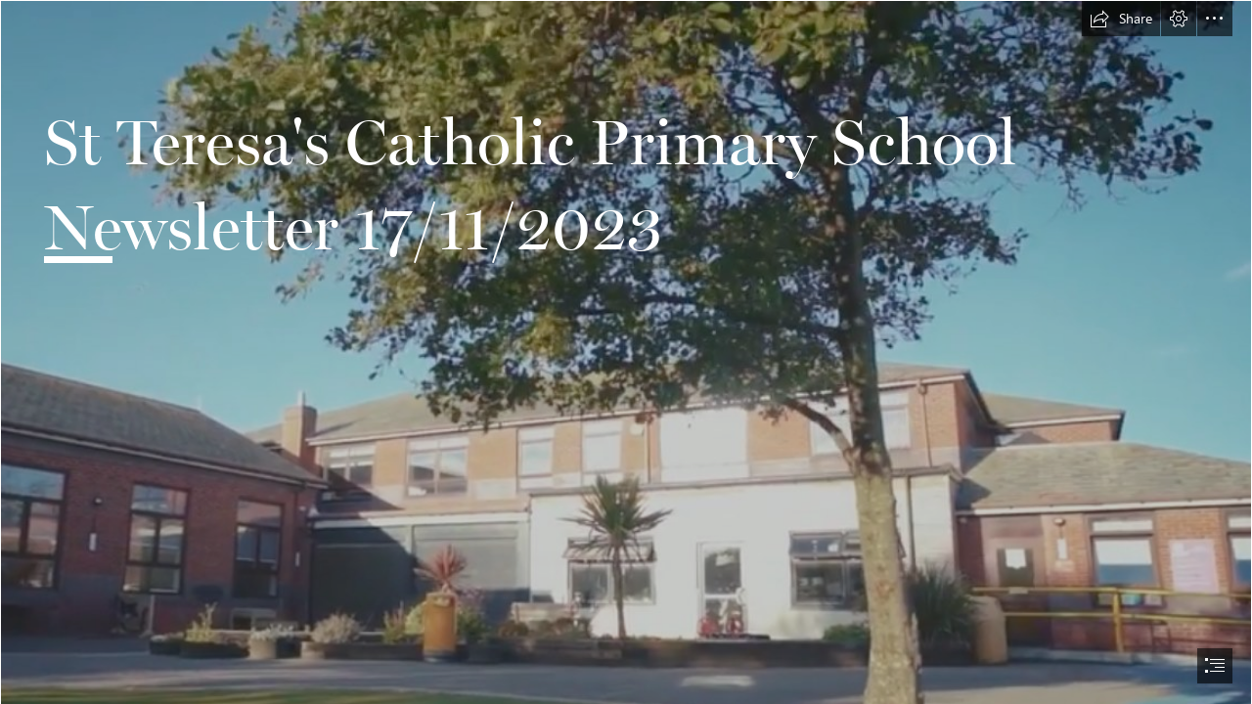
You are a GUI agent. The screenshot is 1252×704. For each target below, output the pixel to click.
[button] (1121, 18)
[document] (626, 352)
